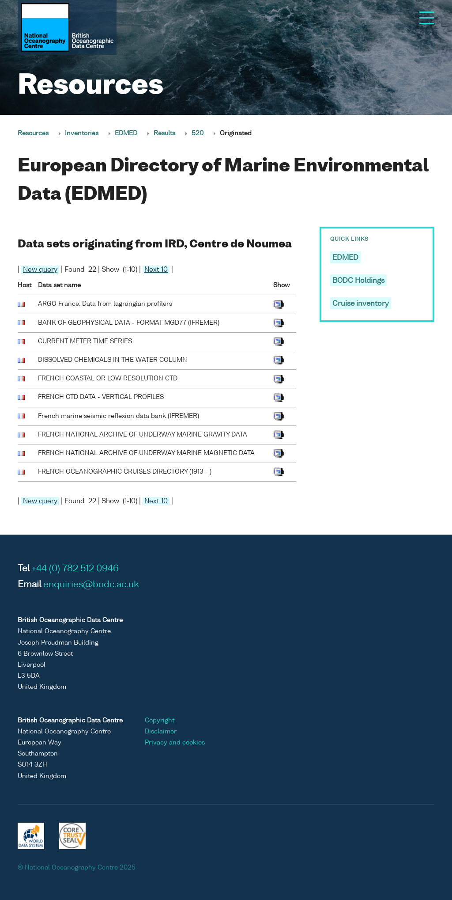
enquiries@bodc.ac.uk (91, 585)
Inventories (81, 133)
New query (40, 269)
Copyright (159, 721)
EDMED (126, 133)
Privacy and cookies (175, 743)
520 (197, 133)
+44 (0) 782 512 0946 (75, 569)
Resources (33, 133)
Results (164, 133)
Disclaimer (161, 732)
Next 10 (156, 269)
